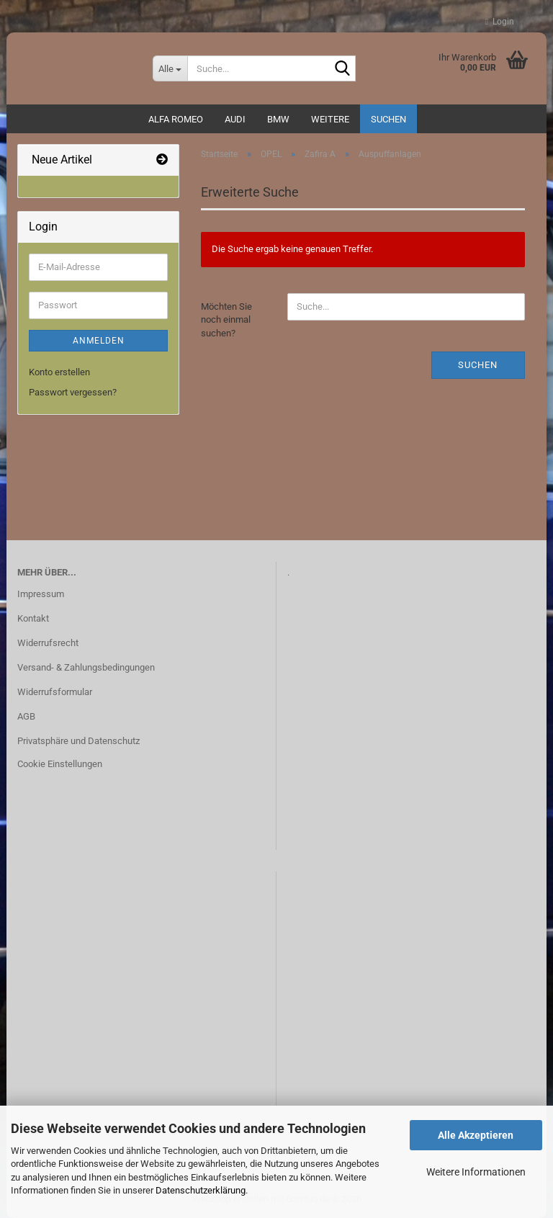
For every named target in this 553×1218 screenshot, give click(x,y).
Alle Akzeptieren (475, 1135)
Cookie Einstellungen (59, 763)
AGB (26, 716)
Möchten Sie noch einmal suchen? (226, 320)
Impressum (40, 593)
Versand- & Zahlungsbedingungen (86, 667)
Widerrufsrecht (47, 642)
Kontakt (33, 618)
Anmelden (99, 341)
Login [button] (499, 22)
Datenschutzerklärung (201, 1190)
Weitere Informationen (476, 1172)
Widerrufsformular (54, 691)
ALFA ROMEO (175, 119)
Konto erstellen (59, 372)
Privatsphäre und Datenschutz (78, 740)
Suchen (388, 119)
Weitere (330, 119)
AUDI (235, 119)
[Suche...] (170, 68)
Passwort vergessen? (73, 392)
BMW (278, 119)
